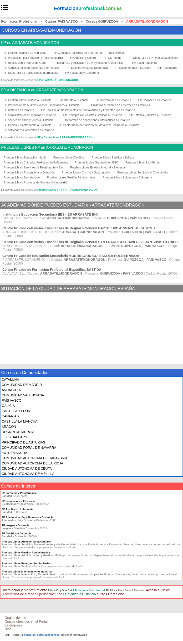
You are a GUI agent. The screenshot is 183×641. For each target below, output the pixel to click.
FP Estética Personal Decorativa (87, 67)
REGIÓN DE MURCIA (18, 432)
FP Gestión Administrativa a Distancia (27, 100)
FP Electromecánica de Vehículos (25, 52)
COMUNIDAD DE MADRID (22, 385)
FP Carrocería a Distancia (154, 100)
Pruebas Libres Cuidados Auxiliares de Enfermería (36, 162)
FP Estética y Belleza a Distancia (150, 115)
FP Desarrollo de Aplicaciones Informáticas (31, 72)
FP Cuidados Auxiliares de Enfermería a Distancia (118, 105)
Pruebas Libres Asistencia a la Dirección (29, 172)
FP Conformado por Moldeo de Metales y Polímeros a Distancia (99, 125)
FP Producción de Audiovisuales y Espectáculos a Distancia (42, 105)
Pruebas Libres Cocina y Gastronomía (86, 172)
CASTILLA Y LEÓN (16, 411)
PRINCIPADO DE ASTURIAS (23, 442)
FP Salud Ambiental (144, 62)
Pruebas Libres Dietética (69, 157)
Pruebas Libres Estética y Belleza (113, 157)
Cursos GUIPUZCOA (102, 21)
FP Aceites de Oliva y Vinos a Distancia (29, 120)
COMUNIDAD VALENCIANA (23, 395)
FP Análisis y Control (83, 57)
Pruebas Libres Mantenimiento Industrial (27, 571)
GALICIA (8, 406)
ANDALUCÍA (11, 390)
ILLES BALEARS (14, 437)
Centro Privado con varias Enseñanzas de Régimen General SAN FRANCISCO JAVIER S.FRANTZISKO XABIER (90, 242)
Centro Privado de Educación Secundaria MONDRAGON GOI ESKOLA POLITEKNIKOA (70, 256)
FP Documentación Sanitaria (133, 67)
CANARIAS (10, 416)
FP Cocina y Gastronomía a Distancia (27, 125)
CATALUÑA (10, 379)
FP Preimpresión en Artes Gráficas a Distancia (92, 115)
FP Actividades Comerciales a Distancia (29, 130)
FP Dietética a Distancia (19, 110)
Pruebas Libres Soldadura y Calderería (127, 177)
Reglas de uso (15, 618)
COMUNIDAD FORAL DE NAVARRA (29, 447)
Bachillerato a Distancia (73, 100)
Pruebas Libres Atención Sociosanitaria (26, 541)
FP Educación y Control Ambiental (125, 590)
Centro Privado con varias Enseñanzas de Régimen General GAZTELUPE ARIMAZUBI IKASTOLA (79, 228)
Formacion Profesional (19, 21)
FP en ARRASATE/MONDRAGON (30, 43)
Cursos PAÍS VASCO (61, 21)
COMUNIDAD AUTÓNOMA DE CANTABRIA (34, 458)
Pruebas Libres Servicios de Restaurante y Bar (33, 167)
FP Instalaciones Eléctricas (19, 501)
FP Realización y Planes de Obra (25, 62)
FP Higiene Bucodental (89, 590)
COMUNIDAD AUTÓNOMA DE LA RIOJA (32, 463)
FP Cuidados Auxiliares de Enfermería (77, 52)
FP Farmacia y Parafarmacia (19, 493)
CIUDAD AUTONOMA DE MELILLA (28, 474)
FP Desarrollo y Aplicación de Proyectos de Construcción (89, 62)
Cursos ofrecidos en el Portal (26, 621)
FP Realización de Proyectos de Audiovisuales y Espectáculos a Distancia (88, 110)
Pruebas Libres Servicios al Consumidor (142, 172)
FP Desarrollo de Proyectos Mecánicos (153, 57)
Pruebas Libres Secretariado (22, 177)
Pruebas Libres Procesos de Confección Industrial (35, 182)
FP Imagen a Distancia (16, 525)
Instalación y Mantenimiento (25, 590)
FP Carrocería (113, 57)
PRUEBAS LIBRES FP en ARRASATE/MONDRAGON (47, 147)
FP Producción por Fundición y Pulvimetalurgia (33, 57)
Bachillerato (116, 52)
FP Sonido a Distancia (79, 594)
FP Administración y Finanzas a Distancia (30, 115)
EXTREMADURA (14, 453)
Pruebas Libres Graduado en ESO (96, 162)
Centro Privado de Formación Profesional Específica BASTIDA (51, 269)
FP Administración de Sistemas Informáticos (32, 67)
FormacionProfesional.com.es (41, 634)
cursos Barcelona (110, 594)
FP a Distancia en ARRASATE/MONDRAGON (64, 137)
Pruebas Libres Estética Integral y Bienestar (98, 167)
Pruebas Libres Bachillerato (143, 162)
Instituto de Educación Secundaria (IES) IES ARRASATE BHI (50, 214)
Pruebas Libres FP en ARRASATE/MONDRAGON (67, 189)
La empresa (13, 625)
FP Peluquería (167, 67)
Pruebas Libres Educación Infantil (25, 157)
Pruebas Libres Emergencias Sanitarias (26, 563)
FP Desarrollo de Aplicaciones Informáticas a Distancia (95, 120)
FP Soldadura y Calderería (82, 72)
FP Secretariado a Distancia (113, 100)
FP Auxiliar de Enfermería (17, 509)
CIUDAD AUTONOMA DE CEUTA (27, 468)
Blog (8, 629)
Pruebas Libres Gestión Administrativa (71, 177)
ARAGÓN (9, 427)
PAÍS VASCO (11, 400)
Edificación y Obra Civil (60, 590)
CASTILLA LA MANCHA (19, 421)
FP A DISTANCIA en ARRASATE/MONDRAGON (42, 90)
